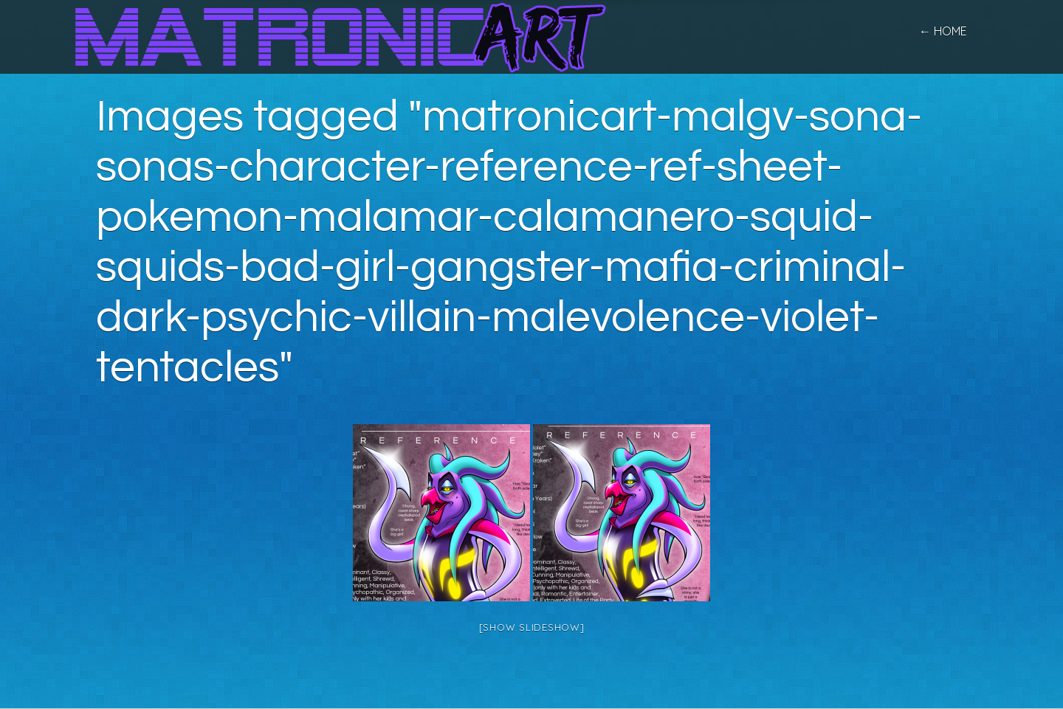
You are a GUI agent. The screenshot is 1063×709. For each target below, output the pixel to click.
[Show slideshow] (532, 627)
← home (943, 31)
